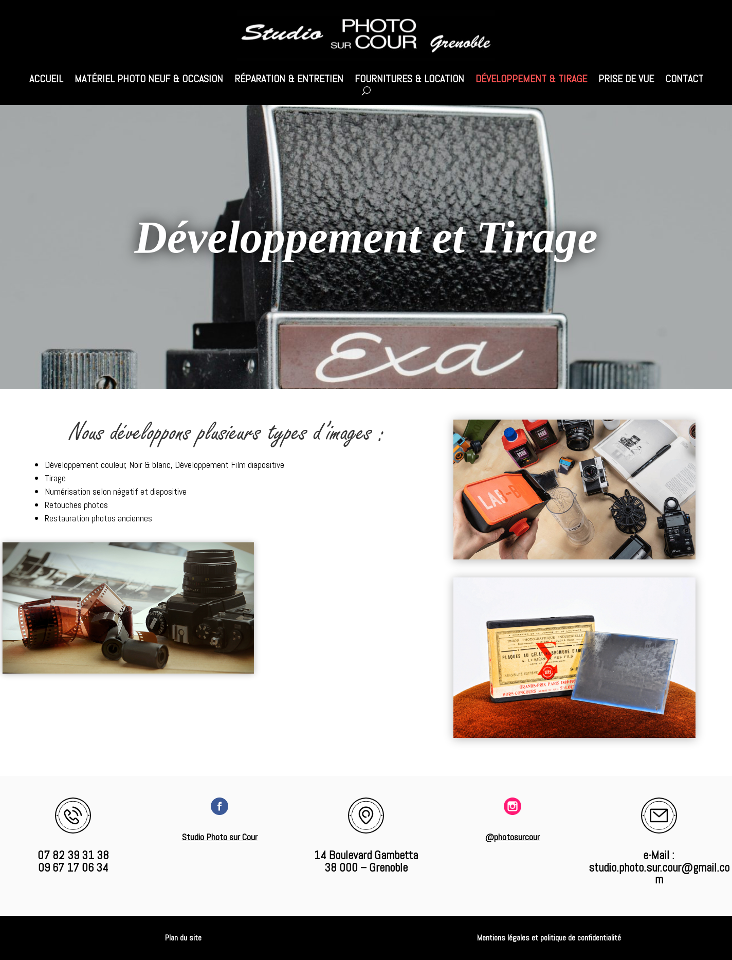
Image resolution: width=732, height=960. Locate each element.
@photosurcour (512, 837)
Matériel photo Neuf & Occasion (149, 80)
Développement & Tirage (531, 80)
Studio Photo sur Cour (220, 837)
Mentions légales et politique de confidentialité (549, 937)
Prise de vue (626, 80)
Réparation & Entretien (288, 80)
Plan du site (183, 937)
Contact (684, 80)
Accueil (46, 80)
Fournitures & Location (409, 80)
